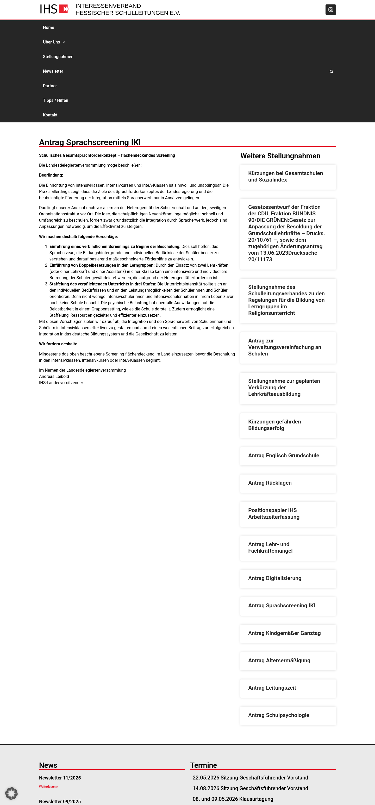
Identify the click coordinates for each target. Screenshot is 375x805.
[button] (73, 27)
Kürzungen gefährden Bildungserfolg (274, 337)
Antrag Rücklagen (270, 395)
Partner (165, 27)
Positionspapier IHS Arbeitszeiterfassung (273, 426)
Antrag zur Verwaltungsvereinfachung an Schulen (284, 259)
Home (48, 27)
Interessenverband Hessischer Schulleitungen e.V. (128, 9)
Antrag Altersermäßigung (279, 573)
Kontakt (220, 27)
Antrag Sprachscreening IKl (281, 518)
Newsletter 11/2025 (60, 690)
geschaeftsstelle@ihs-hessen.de (83, 794)
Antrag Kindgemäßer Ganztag (284, 545)
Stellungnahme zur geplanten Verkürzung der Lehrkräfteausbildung (284, 300)
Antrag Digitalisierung (274, 491)
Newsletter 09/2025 (60, 714)
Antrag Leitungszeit (272, 600)
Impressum (273, 795)
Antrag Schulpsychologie (278, 628)
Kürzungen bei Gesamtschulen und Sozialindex (285, 89)
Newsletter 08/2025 (60, 737)
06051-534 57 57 (138, 794)
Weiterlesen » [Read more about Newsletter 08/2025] (48, 746)
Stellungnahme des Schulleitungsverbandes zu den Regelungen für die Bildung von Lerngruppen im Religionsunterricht (286, 212)
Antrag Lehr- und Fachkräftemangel (270, 460)
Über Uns (73, 27)
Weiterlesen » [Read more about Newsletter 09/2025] (48, 723)
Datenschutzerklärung (311, 795)
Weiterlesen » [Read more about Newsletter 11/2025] (48, 699)
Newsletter (140, 27)
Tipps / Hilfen (192, 27)
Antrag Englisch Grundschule (283, 368)
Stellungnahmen (107, 27)
